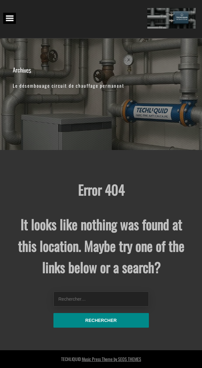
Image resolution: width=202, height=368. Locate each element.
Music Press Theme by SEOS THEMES (111, 359)
